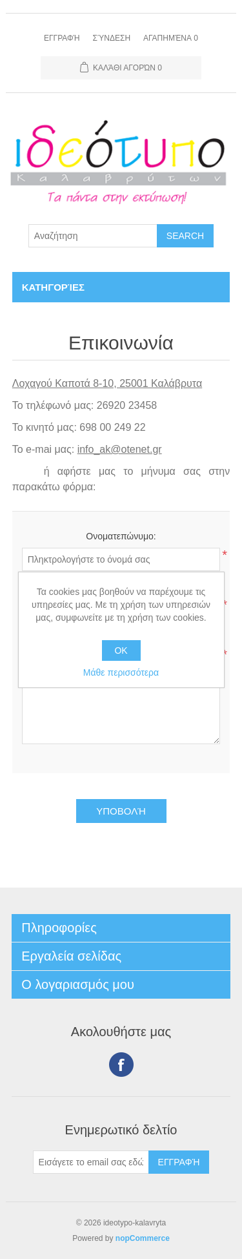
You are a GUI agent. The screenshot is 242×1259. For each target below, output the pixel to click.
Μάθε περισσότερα (121, 672)
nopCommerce (143, 1238)
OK (120, 650)
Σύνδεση (111, 38)
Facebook (121, 1064)
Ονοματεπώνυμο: (121, 536)
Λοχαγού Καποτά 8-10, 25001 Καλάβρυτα (107, 383)
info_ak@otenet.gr (119, 449)
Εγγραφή (62, 38)
